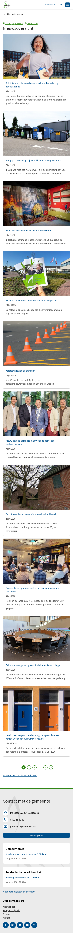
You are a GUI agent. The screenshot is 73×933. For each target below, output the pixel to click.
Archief (6, 918)
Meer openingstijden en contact (19, 891)
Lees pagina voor (13, 23)
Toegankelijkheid (11, 910)
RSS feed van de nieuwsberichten (20, 775)
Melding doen (36, 835)
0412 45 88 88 (17, 820)
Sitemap (7, 914)
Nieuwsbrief (9, 907)
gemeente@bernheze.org (23, 826)
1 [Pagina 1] (23, 767)
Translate (31, 23)
